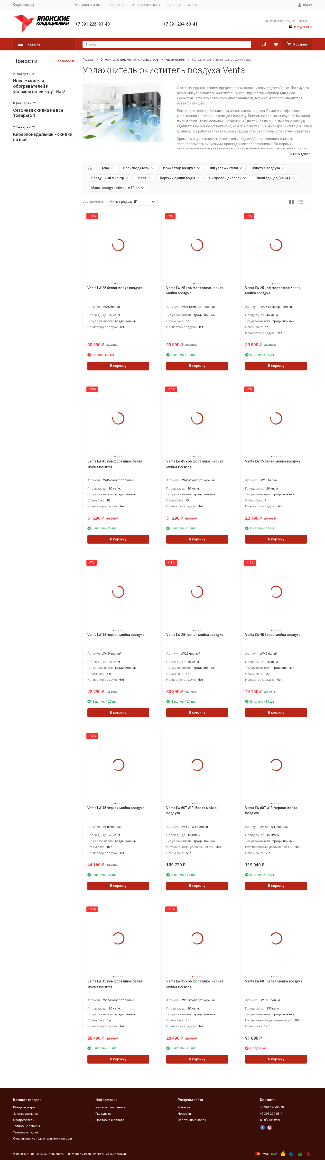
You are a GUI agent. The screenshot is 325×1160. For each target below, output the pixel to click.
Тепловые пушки (25, 1132)
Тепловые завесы (26, 1126)
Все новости (65, 61)
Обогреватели (23, 1120)
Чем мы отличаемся (110, 1107)
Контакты (117, 5)
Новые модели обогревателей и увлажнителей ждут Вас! (39, 86)
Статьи (193, 5)
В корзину (118, 366)
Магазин (184, 1107)
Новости (174, 5)
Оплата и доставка (146, 5)
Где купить (103, 1113)
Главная (88, 59)
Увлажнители (175, 59)
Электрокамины (25, 1113)
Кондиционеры (24, 1107)
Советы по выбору (192, 1120)
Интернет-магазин (88, 5)
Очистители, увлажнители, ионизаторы (130, 59)
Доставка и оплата (109, 1120)
